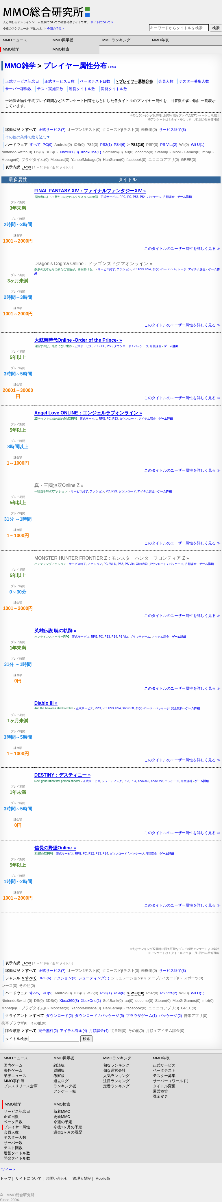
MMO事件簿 (14, 1081)
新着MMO (61, 1111)
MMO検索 (61, 49)
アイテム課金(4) (73, 1030)
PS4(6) (119, 144)
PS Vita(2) (168, 144)
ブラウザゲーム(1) (141, 1015)
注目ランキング (116, 1081)
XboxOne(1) (91, 152)
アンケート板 (64, 1091)
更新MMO (61, 1116)
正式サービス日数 (60, 81)
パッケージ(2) (170, 1015)
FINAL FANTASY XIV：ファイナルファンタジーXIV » (90, 190)
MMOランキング (116, 40)
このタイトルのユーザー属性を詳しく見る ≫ (182, 248)
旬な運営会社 (114, 1070)
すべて (35, 144)
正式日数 (11, 1116)
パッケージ (154, 196)
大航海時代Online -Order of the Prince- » (78, 340)
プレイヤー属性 (17, 1127)
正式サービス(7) (52, 129)
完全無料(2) (48, 1030)
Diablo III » (46, 703)
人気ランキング (116, 1075)
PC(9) (48, 144)
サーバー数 (13, 1142)
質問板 (59, 1070)
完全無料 (177, 708)
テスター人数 (15, 1137)
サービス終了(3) (172, 129)
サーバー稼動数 (18, 89)
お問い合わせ (57, 1178)
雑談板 (59, 1065)
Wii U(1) (197, 144)
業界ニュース (15, 1075)
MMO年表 (160, 40)
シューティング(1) (93, 978)
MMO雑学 (11, 49)
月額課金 (169, 196)
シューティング (112, 781)
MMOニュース (15, 40)
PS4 (142, 196)
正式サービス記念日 (22, 81)
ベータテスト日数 (95, 81)
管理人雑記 (82, 1178)
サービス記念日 (17, 1111)
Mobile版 (102, 1178)
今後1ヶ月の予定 (67, 1127)
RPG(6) (44, 978)
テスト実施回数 (50, 89)
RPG (122, 196)
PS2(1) (106, 144)
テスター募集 (164, 1075)
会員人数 (165, 81)
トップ (5, 1178)
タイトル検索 (42, 1039)
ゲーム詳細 (184, 196)
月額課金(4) (99, 1030)
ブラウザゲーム (140, 636)
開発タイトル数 (114, 89)
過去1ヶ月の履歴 (67, 1132)
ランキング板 (64, 1086)
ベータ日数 (13, 1122)
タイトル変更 (164, 1086)
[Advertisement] (111, 929)
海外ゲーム (13, 1070)
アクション (123, 269)
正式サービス (109, 196)
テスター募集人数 (194, 81)
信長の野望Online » (55, 847)
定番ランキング (116, 1086)
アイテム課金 (197, 269)
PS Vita (129, 563)
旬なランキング (116, 1065)
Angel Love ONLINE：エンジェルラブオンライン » (88, 412)
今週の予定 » (55, 28)
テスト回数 (13, 1148)
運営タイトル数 (82, 89)
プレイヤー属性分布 (75, 66)
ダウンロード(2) (59, 1015)
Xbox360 (141, 563)
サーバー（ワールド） (171, 1081)
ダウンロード (128, 418)
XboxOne (157, 781)
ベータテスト (164, 1070)
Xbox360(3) (69, 152)
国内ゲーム (13, 1065)
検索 (216, 28)
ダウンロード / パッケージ (169, 269)
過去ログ (61, 1081)
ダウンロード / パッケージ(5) (99, 1015)
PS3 (113, 67)
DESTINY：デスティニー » (62, 775)
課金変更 (160, 1096)
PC (129, 196)
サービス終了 (106, 269)
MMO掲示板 (63, 40)
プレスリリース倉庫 (21, 1086)
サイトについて (28, 1178)
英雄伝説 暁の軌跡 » (55, 630)
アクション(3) (65, 978)
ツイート (8, 1169)
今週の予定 (62, 1122)
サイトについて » (101, 22)
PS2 (91, 853)
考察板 (59, 1075)
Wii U (112, 563)
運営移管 (160, 1091)
